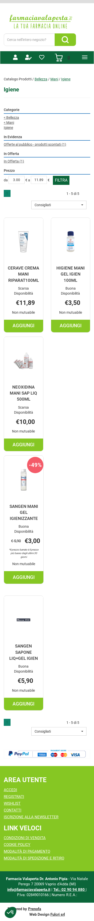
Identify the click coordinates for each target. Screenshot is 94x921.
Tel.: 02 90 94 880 (69, 889)
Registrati (14, 796)
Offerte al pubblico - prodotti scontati (35, 144)
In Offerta (14, 161)
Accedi (10, 790)
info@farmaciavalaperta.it (28, 889)
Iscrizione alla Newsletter (31, 817)
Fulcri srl (57, 914)
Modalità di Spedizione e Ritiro (34, 858)
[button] (58, 205)
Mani (54, 79)
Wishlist (12, 803)
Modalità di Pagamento (27, 851)
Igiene (8, 128)
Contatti (12, 810)
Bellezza (41, 79)
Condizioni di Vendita (25, 838)
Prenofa (34, 909)
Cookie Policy (17, 844)
